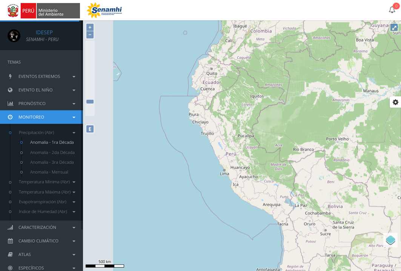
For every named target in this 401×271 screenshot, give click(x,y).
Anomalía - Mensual (49, 172)
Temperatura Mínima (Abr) (47, 181)
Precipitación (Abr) (47, 132)
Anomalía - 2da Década (52, 152)
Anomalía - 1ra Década (52, 142)
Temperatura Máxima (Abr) (47, 192)
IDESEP (39, 32)
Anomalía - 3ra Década (52, 162)
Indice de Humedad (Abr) (47, 211)
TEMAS (14, 62)
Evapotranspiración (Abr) (47, 201)
